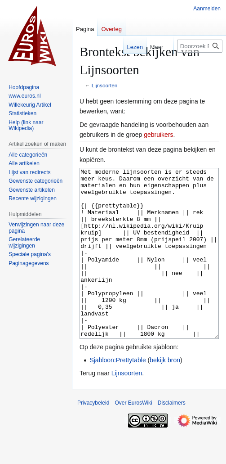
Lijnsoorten (104, 85)
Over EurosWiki (133, 436)
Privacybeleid (93, 436)
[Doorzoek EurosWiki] (199, 46)
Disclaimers (172, 436)
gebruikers (158, 134)
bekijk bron (165, 393)
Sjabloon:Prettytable (117, 393)
